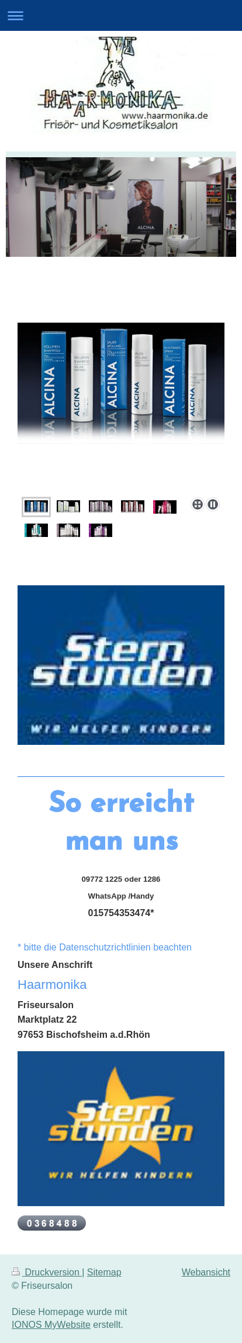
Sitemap (104, 1272)
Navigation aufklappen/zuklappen (121, 15)
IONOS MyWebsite (51, 1325)
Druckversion (47, 1272)
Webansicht (206, 1272)
